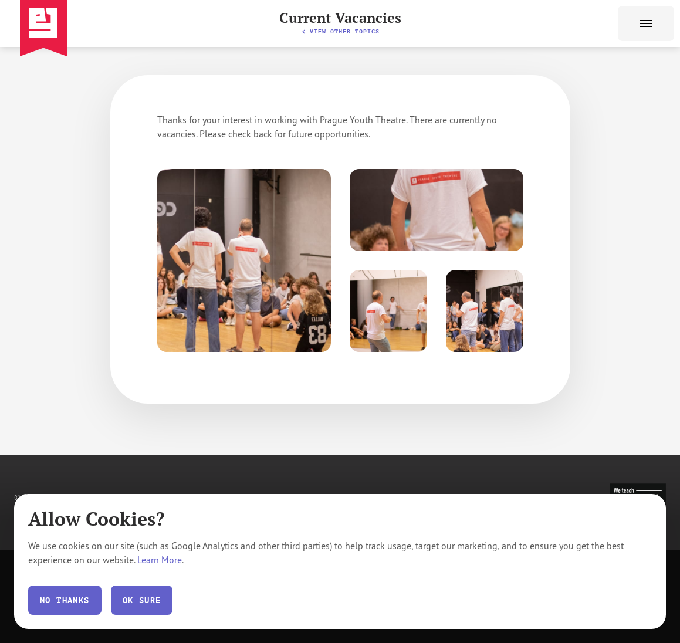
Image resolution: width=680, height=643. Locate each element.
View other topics (340, 31)
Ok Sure (142, 600)
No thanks (65, 600)
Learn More (159, 560)
